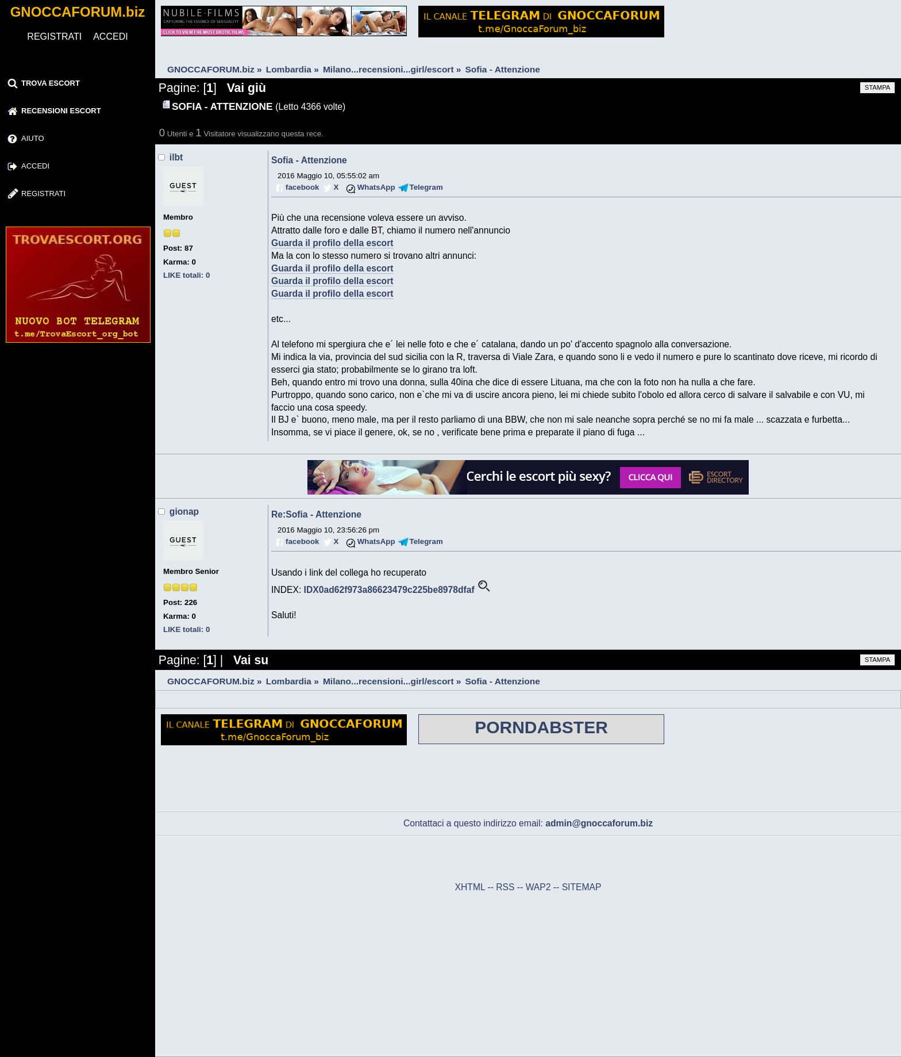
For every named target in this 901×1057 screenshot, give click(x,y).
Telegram (426, 187)
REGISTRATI (54, 36)
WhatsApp (376, 187)
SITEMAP (582, 887)
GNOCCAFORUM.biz (77, 12)
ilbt (176, 157)
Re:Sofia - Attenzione (316, 514)
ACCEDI (110, 36)
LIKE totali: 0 (186, 275)
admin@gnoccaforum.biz (599, 823)
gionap (184, 511)
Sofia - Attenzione (309, 160)
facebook (302, 187)
